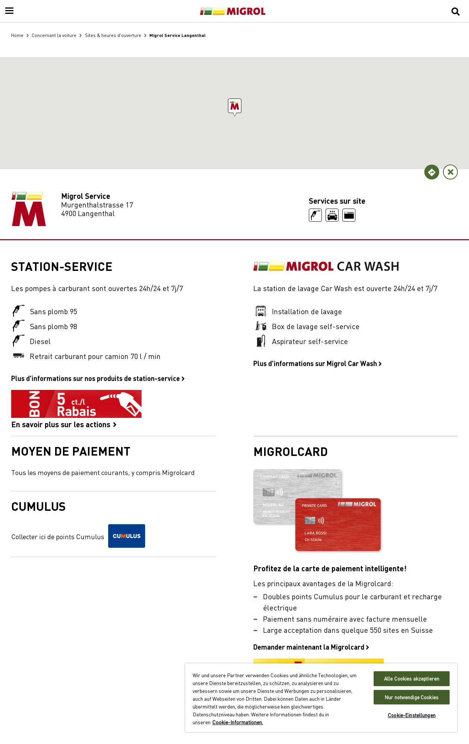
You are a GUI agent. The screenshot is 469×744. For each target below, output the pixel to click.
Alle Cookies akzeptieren (411, 678)
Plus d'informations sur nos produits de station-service (98, 378)
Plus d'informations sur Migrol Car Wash (317, 363)
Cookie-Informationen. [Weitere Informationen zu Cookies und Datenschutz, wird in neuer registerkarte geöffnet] (237, 722)
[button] (234, 106)
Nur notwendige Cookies (411, 697)
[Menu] (9, 11)
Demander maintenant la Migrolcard (311, 646)
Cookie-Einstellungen (411, 715)
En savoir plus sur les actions (76, 409)
